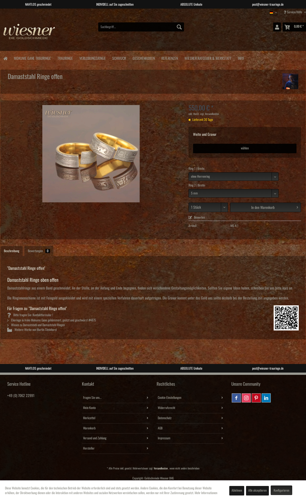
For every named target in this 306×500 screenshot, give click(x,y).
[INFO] (240, 57)
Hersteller (89, 448)
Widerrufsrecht (166, 407)
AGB (160, 428)
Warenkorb (89, 428)
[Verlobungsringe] (92, 57)
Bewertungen (39, 251)
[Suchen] (179, 26)
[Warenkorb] (294, 26)
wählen (245, 148)
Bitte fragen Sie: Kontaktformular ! (30, 315)
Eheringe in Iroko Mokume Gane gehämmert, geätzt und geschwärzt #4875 (51, 320)
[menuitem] (141, 26)
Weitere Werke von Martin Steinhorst (32, 329)
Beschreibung (11, 251)
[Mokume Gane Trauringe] (32, 57)
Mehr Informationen (206, 493)
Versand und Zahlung (94, 438)
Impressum (164, 438)
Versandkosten (161, 468)
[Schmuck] (119, 57)
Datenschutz (165, 418)
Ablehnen (237, 490)
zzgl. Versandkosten (209, 113)
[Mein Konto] (277, 26)
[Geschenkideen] (143, 57)
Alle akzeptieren (257, 490)
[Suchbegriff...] (141, 26)
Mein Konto (89, 407)
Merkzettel (89, 418)
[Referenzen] (169, 57)
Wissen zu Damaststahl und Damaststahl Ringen (36, 325)
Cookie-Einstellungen (169, 397)
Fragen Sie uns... (92, 397)
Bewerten (197, 217)
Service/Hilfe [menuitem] (293, 12)
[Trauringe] (65, 57)
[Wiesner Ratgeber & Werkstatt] (207, 57)
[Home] (5, 58)
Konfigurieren (281, 490)
